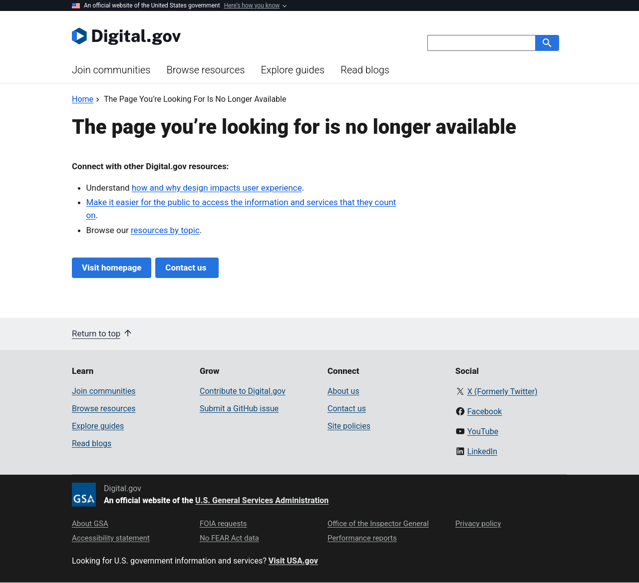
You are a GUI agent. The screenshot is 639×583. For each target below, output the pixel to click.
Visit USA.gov (293, 561)
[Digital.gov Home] (196, 36)
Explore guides (292, 70)
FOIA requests (223, 523)
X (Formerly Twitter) (502, 391)
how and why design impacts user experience (217, 188)
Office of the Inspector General (378, 523)
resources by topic (165, 230)
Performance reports (362, 538)
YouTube (482, 431)
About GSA (90, 523)
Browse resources (205, 70)
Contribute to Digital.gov (243, 391)
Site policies (348, 426)
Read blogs (364, 70)
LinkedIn (482, 451)
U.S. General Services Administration (261, 500)
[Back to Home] (82, 99)
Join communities (111, 70)
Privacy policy (478, 523)
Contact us (186, 268)
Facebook (484, 411)
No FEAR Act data (229, 538)
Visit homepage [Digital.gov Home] (111, 268)
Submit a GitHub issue (239, 408)
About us (343, 391)
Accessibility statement (111, 538)
